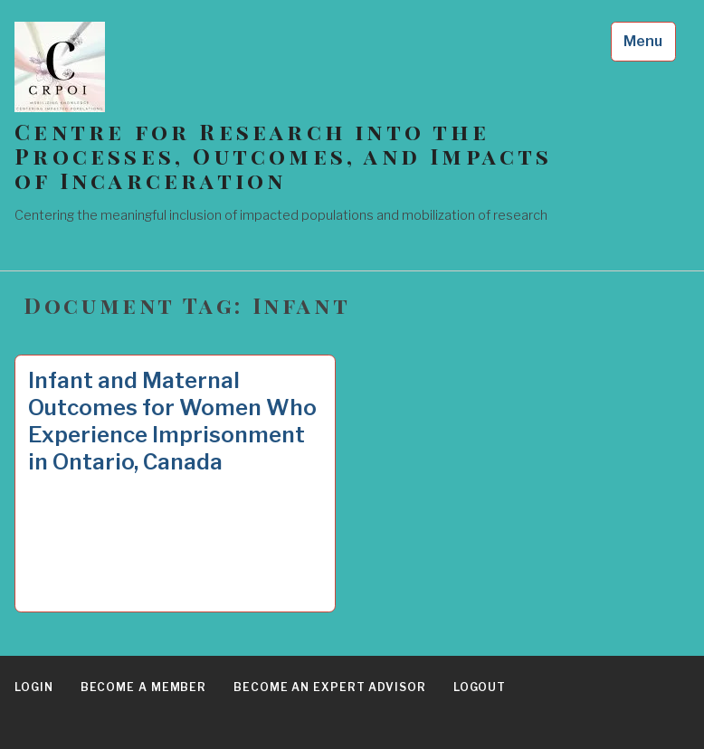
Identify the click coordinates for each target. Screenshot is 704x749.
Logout (479, 687)
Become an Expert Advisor (329, 687)
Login (33, 687)
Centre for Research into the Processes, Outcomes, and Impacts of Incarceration (283, 156)
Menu (642, 41)
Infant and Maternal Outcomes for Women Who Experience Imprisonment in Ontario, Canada (172, 421)
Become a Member (144, 687)
